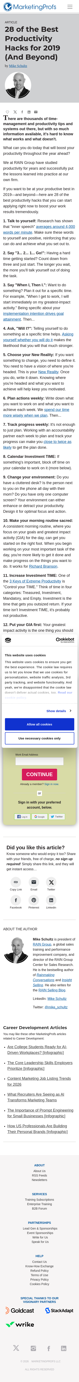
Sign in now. (51, 784)
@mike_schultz (56, 1007)
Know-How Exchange (39, 1266)
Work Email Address (26, 754)
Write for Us (40, 1237)
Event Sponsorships (40, 1233)
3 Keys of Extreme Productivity (35, 581)
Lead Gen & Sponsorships (40, 1228)
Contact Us (39, 1261)
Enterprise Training (39, 1204)
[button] (22, 816)
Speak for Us (40, 1242)
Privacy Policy (39, 1279)
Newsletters (39, 1180)
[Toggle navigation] (70, 7)
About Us (39, 1171)
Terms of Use (39, 1275)
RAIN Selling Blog (52, 990)
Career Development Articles (35, 1027)
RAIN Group (42, 944)
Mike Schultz (18, 66)
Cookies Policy (39, 1284)
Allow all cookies (39, 724)
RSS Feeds (39, 1175)
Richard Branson (43, 566)
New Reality (48, 372)
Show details (56, 711)
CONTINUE (39, 774)
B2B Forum (39, 1208)
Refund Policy (39, 1270)
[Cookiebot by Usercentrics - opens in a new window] (56, 640)
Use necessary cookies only (39, 738)
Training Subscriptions (39, 1199)
